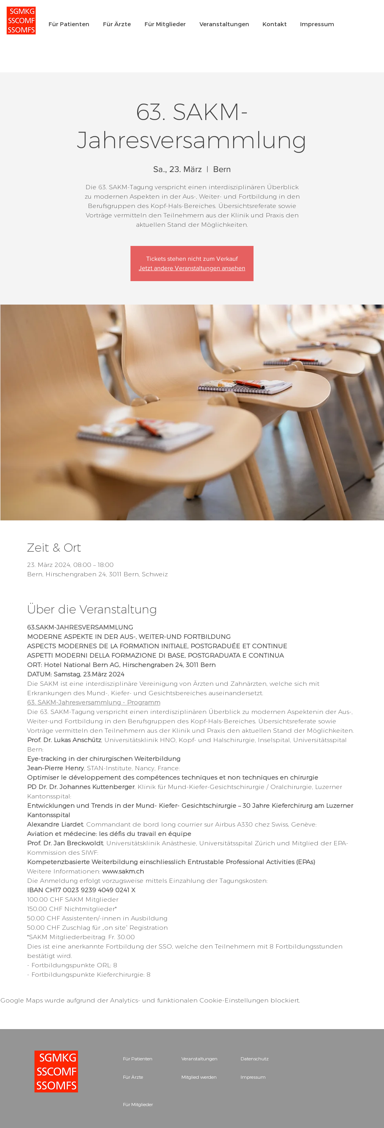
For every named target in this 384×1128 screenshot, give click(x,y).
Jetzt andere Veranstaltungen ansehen (192, 268)
